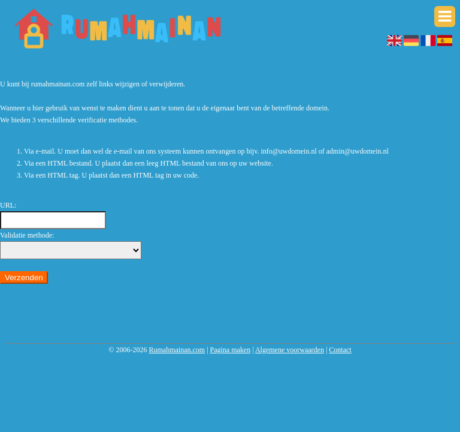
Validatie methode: (27, 235)
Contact (340, 350)
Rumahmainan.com (177, 350)
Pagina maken (230, 350)
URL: (8, 205)
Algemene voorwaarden (289, 350)
